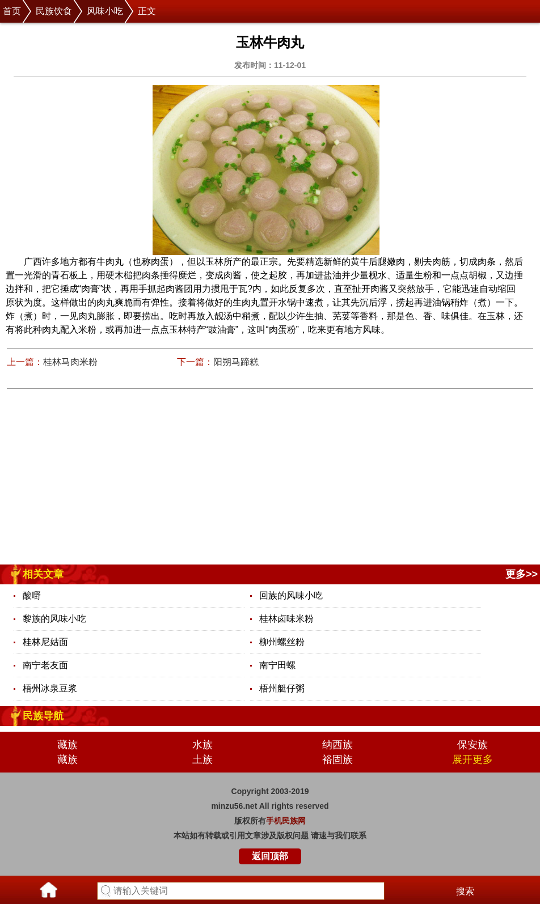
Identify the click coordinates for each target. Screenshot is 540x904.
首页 (12, 11)
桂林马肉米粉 (70, 362)
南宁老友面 (45, 665)
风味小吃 (105, 11)
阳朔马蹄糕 (236, 362)
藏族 (67, 744)
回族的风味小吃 (291, 595)
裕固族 (337, 759)
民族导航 (43, 715)
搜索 (465, 891)
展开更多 (472, 759)
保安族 (472, 744)
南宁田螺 (277, 665)
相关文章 (43, 574)
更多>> (521, 574)
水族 (202, 744)
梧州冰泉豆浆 (50, 688)
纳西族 (337, 744)
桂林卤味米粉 (286, 618)
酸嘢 (32, 595)
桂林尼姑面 (45, 642)
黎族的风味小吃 (54, 618)
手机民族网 (286, 820)
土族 (202, 759)
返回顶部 (270, 856)
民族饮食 (54, 11)
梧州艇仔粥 (282, 688)
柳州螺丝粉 (282, 642)
